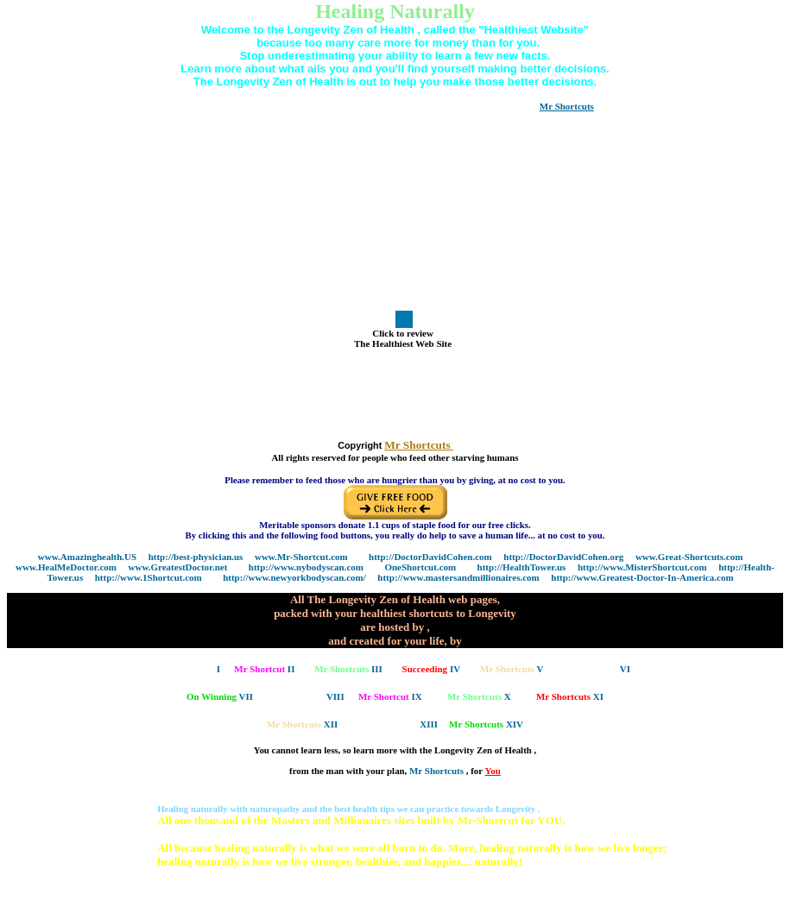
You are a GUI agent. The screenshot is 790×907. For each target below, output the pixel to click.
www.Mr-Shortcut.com (301, 556)
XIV (486, 724)
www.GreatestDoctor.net (178, 567)
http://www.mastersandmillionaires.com (458, 577)
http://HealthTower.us (521, 567)
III (348, 669)
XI (570, 696)
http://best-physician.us (196, 556)
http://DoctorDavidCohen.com (430, 556)
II (264, 669)
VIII (308, 696)
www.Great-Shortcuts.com (689, 556)
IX (390, 696)
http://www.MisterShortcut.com (642, 567)
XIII (401, 724)
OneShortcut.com (420, 567)
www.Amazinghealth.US (87, 556)
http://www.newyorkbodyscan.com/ (294, 577)
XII (302, 724)
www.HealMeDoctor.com (66, 567)
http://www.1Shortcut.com (148, 577)
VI (596, 669)
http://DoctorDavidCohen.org (563, 556)
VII (219, 696)
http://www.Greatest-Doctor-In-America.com (642, 577)
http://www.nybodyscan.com (306, 567)
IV (431, 669)
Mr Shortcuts (437, 770)
